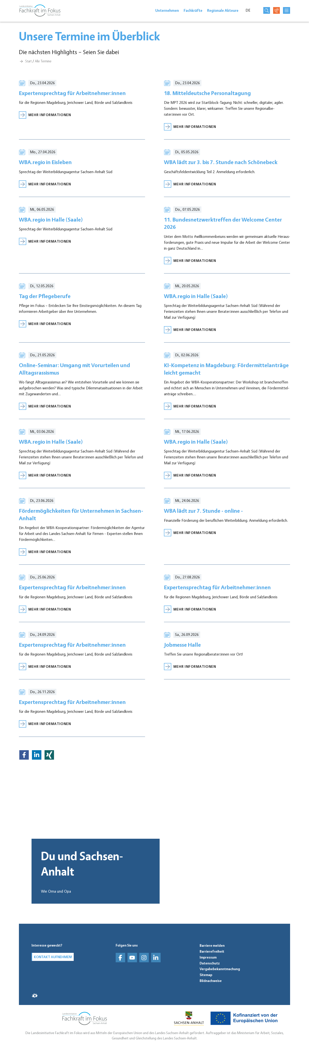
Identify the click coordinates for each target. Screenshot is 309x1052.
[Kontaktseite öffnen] (276, 11)
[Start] (28, 61)
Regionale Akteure (222, 11)
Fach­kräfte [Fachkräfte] (193, 11)
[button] (24, 762)
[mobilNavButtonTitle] (286, 11)
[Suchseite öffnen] (266, 11)
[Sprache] (250, 11)
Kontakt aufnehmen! (55, 957)
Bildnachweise (211, 981)
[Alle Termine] (43, 61)
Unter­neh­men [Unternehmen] (167, 11)
